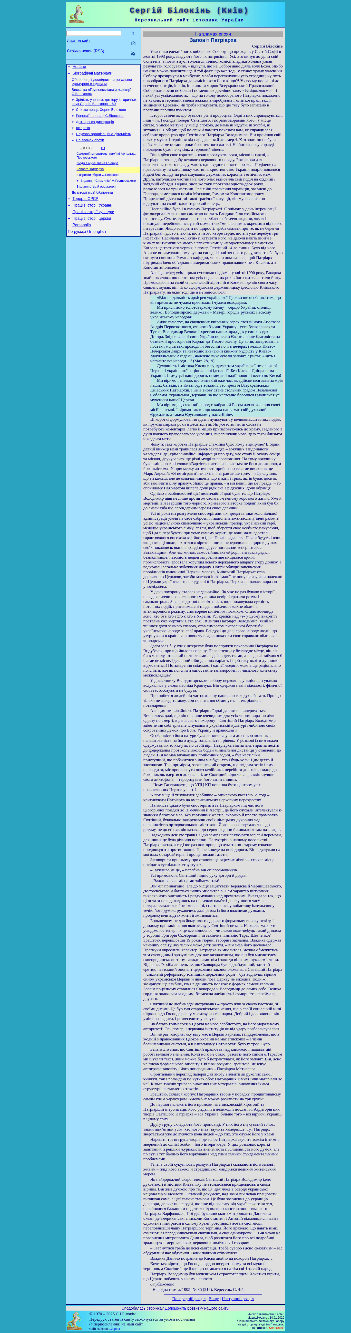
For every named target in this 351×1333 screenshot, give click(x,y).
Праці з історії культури (93, 226)
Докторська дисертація (95, 128)
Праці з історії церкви (91, 233)
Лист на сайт (78, 40)
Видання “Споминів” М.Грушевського (108, 191)
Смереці (114, 1329)
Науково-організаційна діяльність (103, 141)
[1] (103, 156)
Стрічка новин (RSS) (85, 51)
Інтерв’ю (83, 134)
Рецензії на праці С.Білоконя (100, 121)
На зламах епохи (90, 148)
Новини (79, 67)
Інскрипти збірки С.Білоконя (97, 185)
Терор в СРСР (85, 211)
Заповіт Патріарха (90, 178)
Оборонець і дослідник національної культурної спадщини (102, 84)
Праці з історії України (92, 218)
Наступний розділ (238, 1298)
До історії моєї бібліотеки (92, 204)
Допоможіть (175, 1308)
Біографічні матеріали (92, 75)
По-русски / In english (87, 248)
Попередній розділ (189, 1298)
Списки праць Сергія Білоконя (101, 114)
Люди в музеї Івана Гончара (97, 172)
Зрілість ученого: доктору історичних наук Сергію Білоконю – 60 (104, 105)
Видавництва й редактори (96, 197)
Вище (214, 1298)
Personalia (81, 240)
